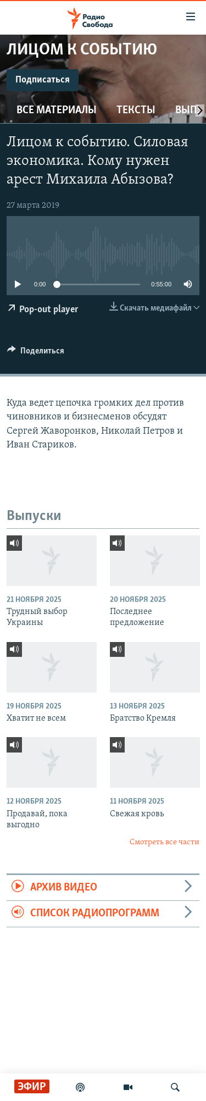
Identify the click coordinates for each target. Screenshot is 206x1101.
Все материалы (56, 110)
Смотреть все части (164, 842)
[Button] (35, 353)
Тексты (135, 110)
